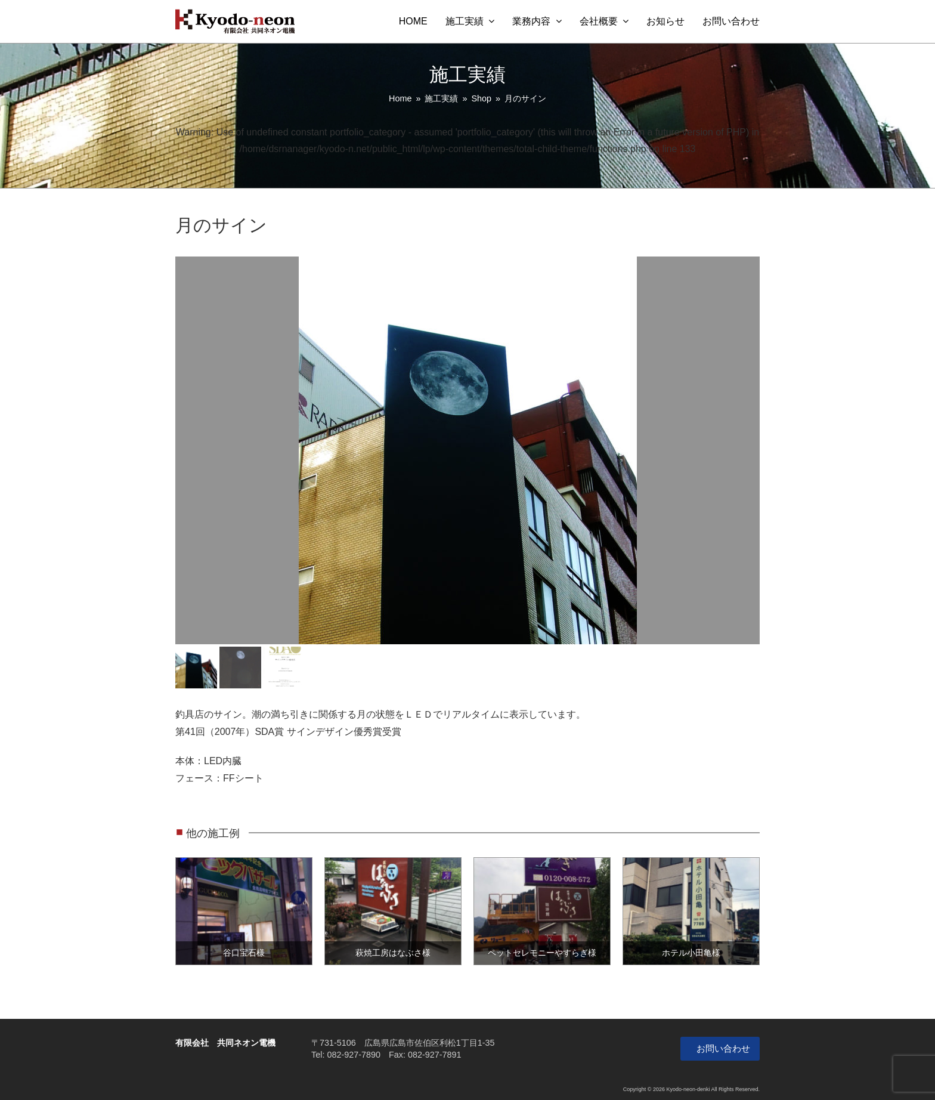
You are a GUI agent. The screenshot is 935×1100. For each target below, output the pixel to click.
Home (400, 98)
